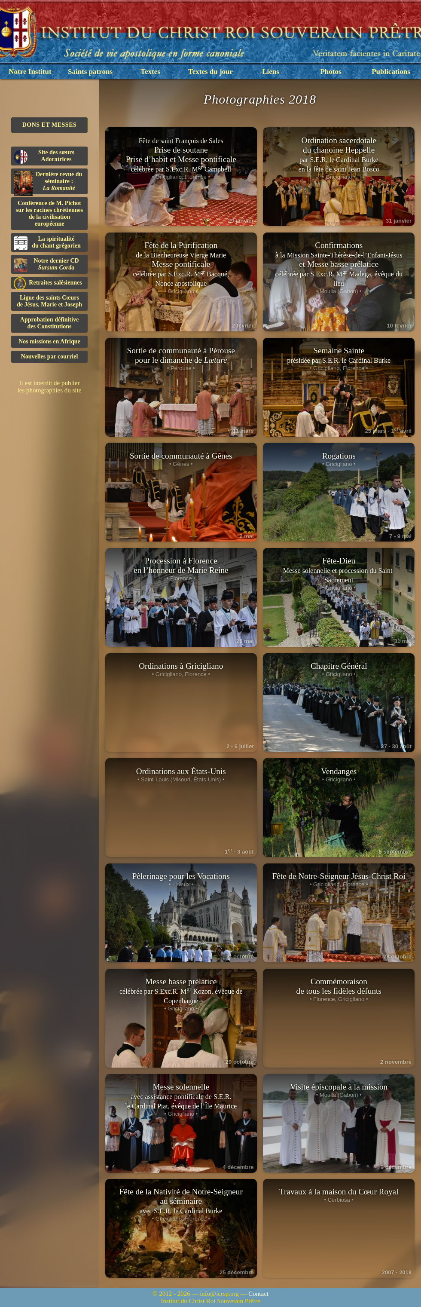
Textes (150, 71)
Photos (330, 71)
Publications (391, 71)
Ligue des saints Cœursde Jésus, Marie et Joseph (49, 301)
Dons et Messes (49, 125)
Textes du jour (210, 71)
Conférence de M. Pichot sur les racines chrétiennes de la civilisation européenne (49, 213)
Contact (258, 1293)
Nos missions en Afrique (49, 341)
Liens (270, 71)
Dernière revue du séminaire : (48, 182)
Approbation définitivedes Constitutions (49, 323)
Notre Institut (30, 71)
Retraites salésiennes (48, 283)
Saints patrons (90, 71)
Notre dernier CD (46, 264)
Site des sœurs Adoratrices (44, 156)
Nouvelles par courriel (49, 356)
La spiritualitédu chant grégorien (47, 243)
